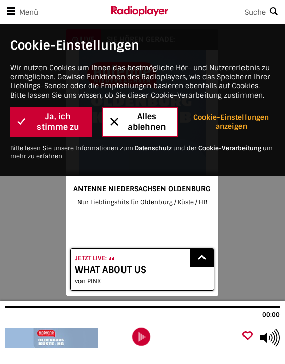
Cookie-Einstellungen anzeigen (231, 122)
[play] (141, 337)
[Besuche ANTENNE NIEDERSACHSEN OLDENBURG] (59, 338)
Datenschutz (153, 148)
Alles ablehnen (138, 121)
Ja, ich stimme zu (48, 121)
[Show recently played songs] (202, 258)
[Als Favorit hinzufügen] (247, 336)
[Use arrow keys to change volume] (270, 338)
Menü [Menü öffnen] (20, 12)
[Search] (227, 12)
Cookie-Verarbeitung (229, 148)
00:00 (271, 315)
